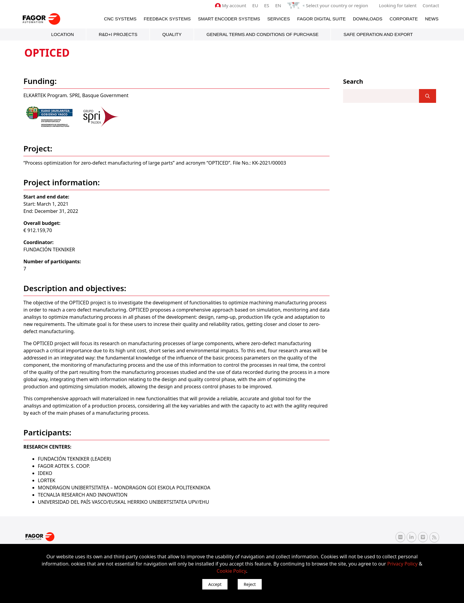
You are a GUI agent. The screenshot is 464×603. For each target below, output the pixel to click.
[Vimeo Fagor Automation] (423, 537)
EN (279, 5)
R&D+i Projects (118, 34)
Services (278, 18)
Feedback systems (167, 18)
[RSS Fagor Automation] (434, 537)
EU (256, 5)
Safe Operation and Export (378, 34)
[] (427, 96)
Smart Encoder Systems (229, 18)
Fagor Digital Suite (321, 18)
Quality (172, 34)
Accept (214, 584)
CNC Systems (120, 18)
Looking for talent (398, 5)
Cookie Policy (231, 571)
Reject (250, 584)
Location (62, 34)
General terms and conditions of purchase (262, 34)
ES (267, 5)
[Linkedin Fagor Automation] (411, 537)
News (431, 18)
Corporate (404, 18)
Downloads (367, 18)
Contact (431, 5)
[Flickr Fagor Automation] (400, 537)
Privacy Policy (402, 563)
